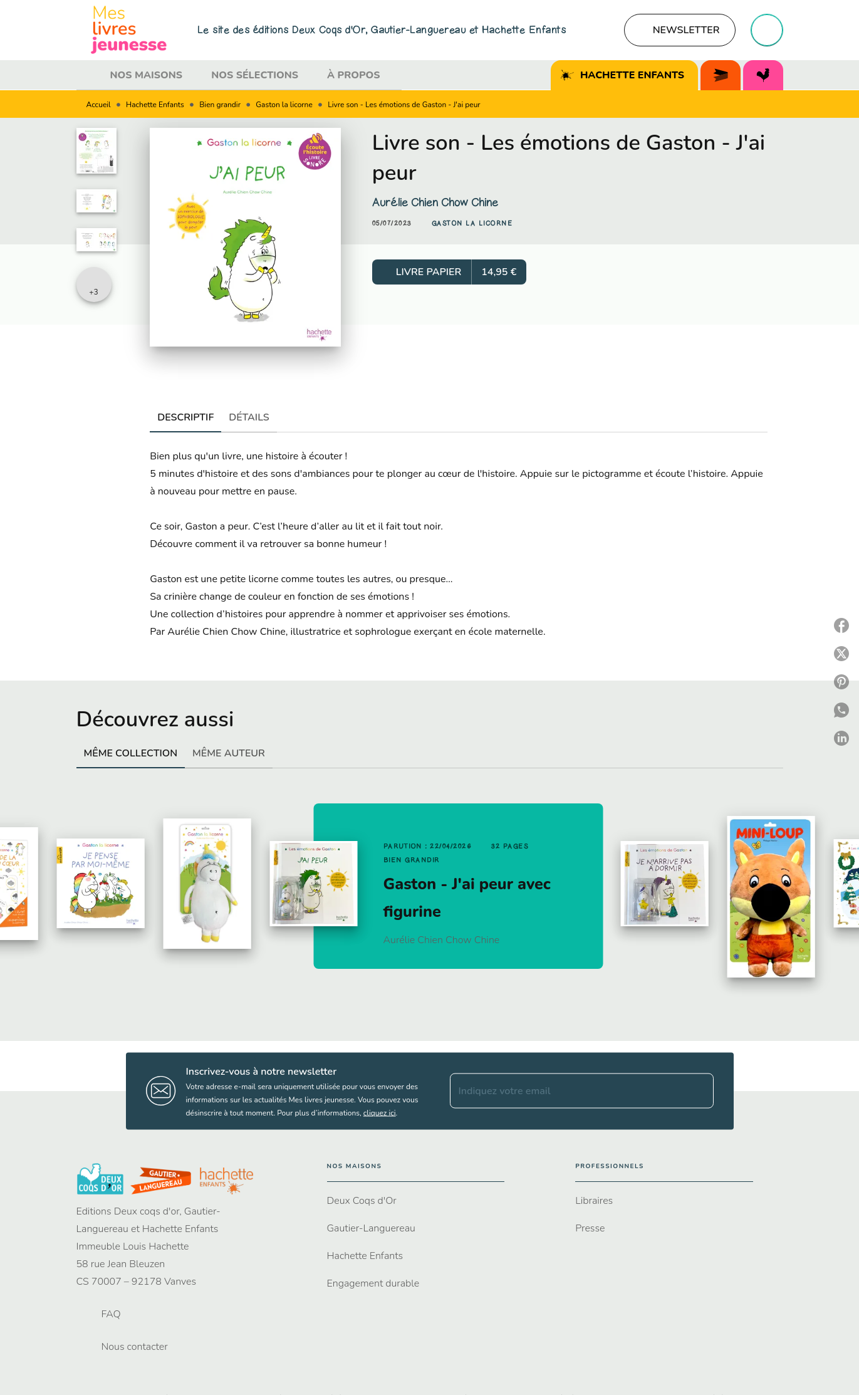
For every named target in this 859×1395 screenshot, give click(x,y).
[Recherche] (767, 30)
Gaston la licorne (284, 105)
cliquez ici (379, 1112)
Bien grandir (220, 105)
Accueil (98, 105)
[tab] (89, 75)
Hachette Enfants (155, 105)
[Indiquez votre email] (566, 1091)
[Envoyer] (699, 1091)
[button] (680, 30)
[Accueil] (129, 30)
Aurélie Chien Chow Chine (435, 202)
